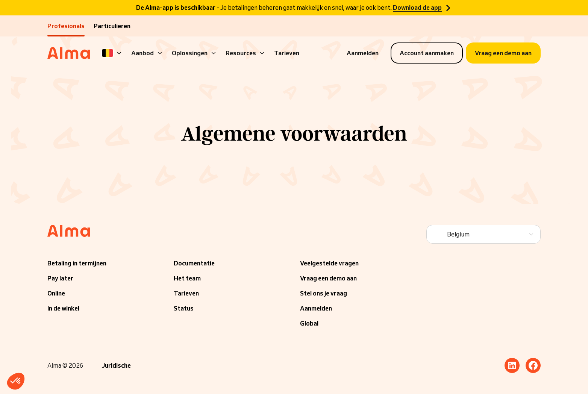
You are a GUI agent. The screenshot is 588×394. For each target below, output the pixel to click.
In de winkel (63, 308)
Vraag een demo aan (328, 278)
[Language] (112, 53)
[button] (16, 381)
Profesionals (66, 26)
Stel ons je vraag (323, 293)
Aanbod (147, 53)
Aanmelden (316, 308)
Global (309, 323)
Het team (187, 278)
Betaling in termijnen (76, 263)
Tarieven (286, 53)
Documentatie (194, 263)
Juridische (116, 365)
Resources (245, 53)
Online (56, 293)
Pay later (60, 278)
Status (184, 308)
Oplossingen (194, 53)
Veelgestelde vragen (329, 263)
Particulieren (112, 26)
